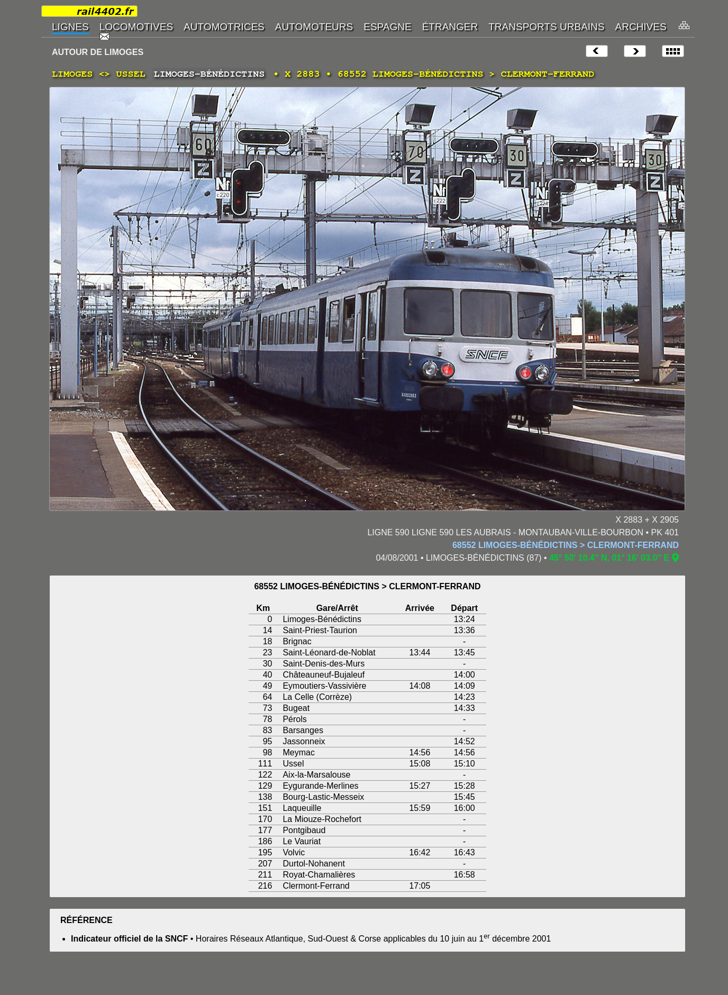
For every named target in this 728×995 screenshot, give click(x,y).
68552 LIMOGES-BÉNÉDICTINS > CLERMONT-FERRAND (565, 545)
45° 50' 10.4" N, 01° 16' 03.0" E (609, 557)
